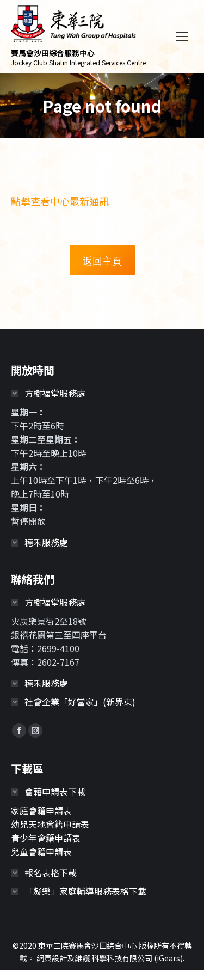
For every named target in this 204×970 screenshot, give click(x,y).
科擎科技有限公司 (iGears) (137, 958)
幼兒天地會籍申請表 (50, 824)
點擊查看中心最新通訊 (60, 201)
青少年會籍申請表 (46, 837)
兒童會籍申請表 (41, 851)
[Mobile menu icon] (182, 36)
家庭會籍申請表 (41, 810)
